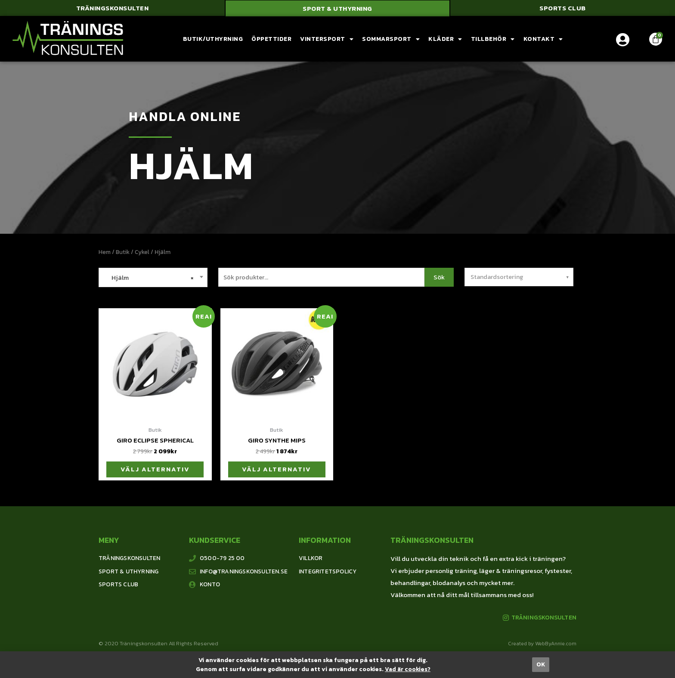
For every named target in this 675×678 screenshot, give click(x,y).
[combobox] (153, 278)
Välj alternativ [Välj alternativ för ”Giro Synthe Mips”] (276, 470)
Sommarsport (391, 39)
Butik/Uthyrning (213, 39)
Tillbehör (493, 39)
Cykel (144, 252)
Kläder (445, 39)
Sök (439, 277)
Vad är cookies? (407, 669)
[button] (112, 8)
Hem (105, 252)
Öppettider (271, 39)
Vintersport (326, 39)
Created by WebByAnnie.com (542, 645)
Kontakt (543, 39)
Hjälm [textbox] (148, 277)
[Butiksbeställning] (518, 277)
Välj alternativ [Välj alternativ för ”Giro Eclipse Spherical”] (155, 470)
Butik (123, 252)
